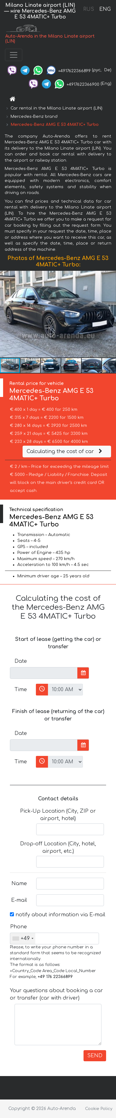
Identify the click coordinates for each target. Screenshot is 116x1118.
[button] (110, 314)
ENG (104, 9)
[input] (44, 673)
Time (21, 689)
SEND (94, 1055)
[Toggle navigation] (13, 55)
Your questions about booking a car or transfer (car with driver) (56, 994)
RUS (88, 9)
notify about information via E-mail (57, 915)
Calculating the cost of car (65, 451)
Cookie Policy (98, 1109)
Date (21, 661)
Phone (18, 927)
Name (19, 883)
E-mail (19, 900)
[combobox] (22, 938)
